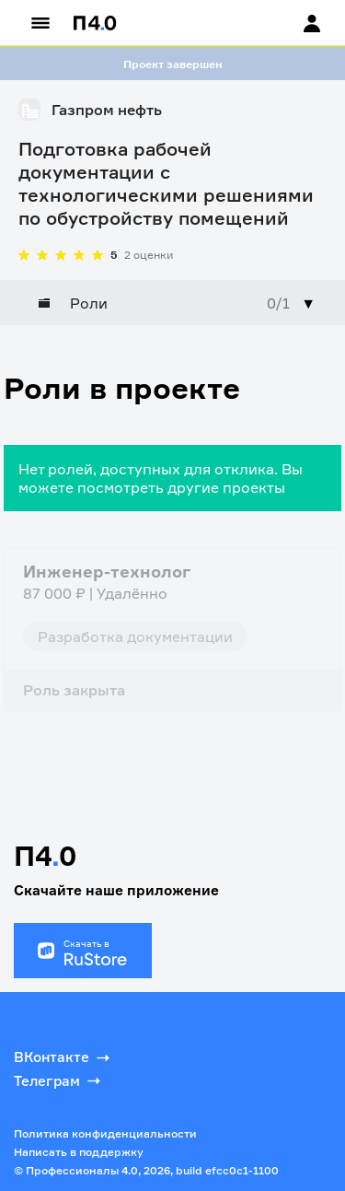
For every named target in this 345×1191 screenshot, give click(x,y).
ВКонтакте (63, 1057)
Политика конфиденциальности (105, 1133)
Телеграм (59, 1080)
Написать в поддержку (79, 1152)
